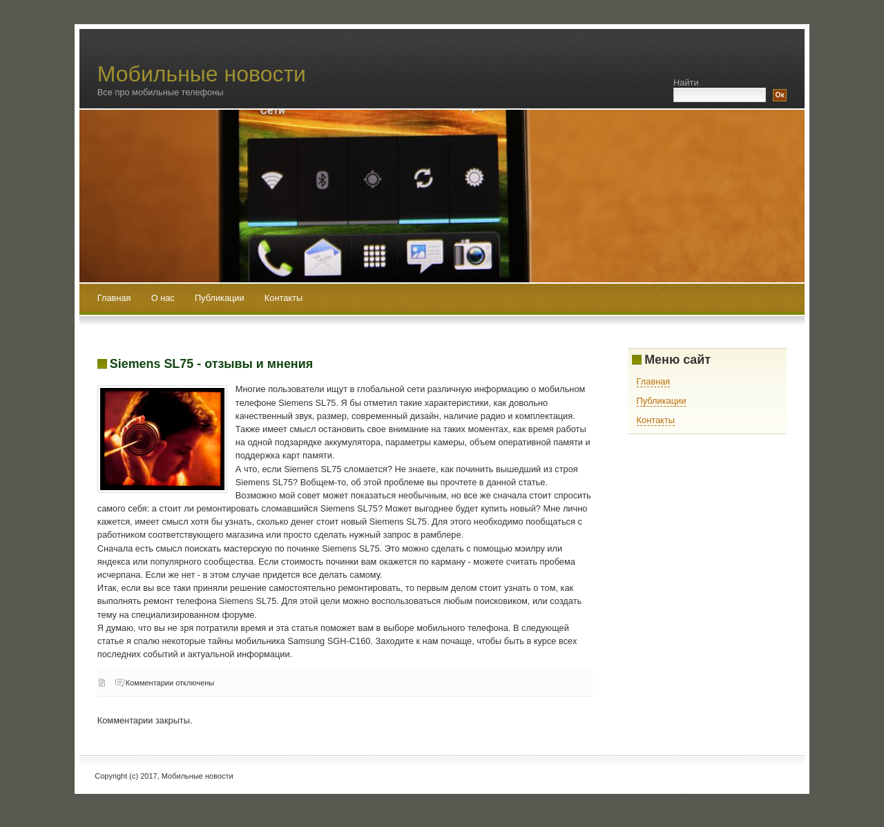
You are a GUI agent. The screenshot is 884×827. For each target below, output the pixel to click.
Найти (686, 82)
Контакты (283, 298)
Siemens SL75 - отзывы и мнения (211, 364)
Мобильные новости (201, 73)
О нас (164, 298)
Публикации (221, 298)
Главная (114, 298)
